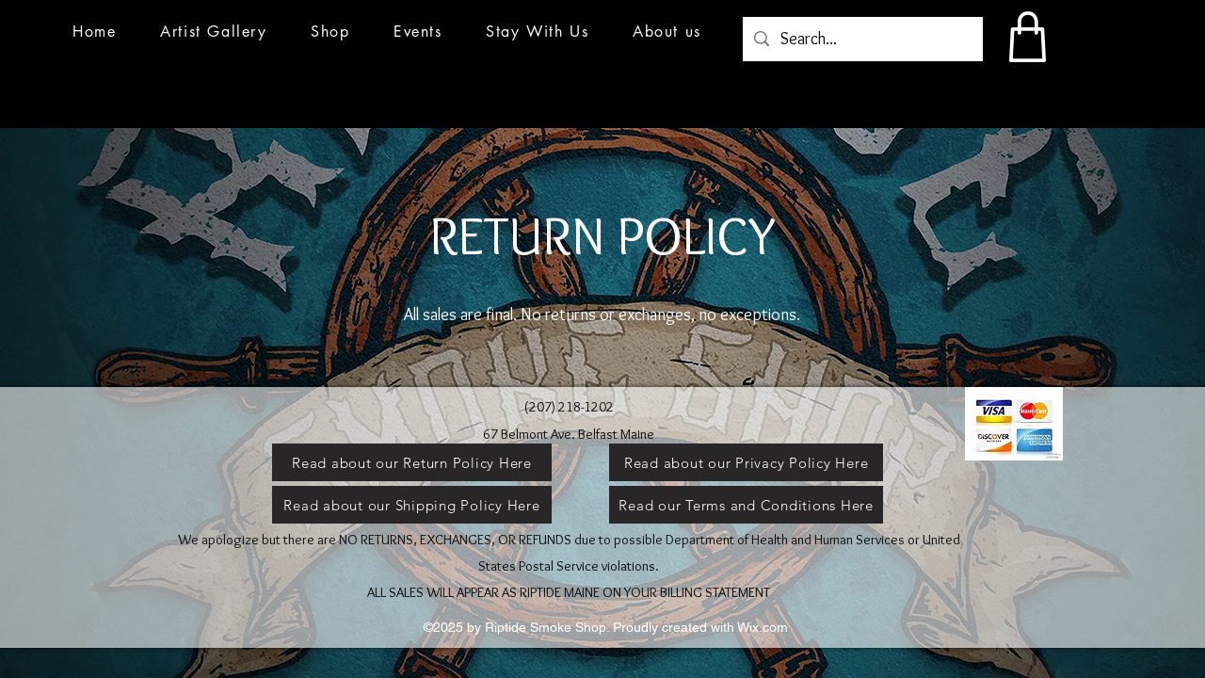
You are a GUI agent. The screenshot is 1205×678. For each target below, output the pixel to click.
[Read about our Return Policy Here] (412, 462)
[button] (418, 31)
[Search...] (861, 39)
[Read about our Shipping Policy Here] (412, 505)
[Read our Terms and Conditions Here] (746, 505)
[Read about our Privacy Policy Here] (746, 462)
